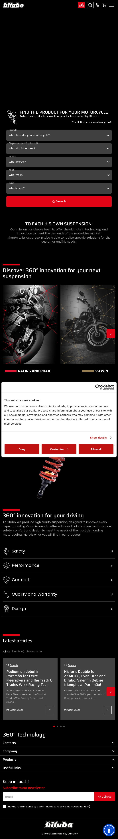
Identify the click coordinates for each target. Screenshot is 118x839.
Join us (104, 796)
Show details (98, 437)
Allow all (95, 449)
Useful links (59, 768)
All (6, 651)
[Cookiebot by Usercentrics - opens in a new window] (98, 387)
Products (34, 651)
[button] (59, 551)
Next (111, 333)
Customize (59, 449)
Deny (22, 449)
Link (87, 806)
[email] (48, 796)
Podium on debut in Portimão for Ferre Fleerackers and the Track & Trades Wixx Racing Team (29, 678)
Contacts (59, 743)
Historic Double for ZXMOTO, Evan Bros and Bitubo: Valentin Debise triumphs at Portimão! (85, 678)
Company (59, 751)
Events (18, 651)
